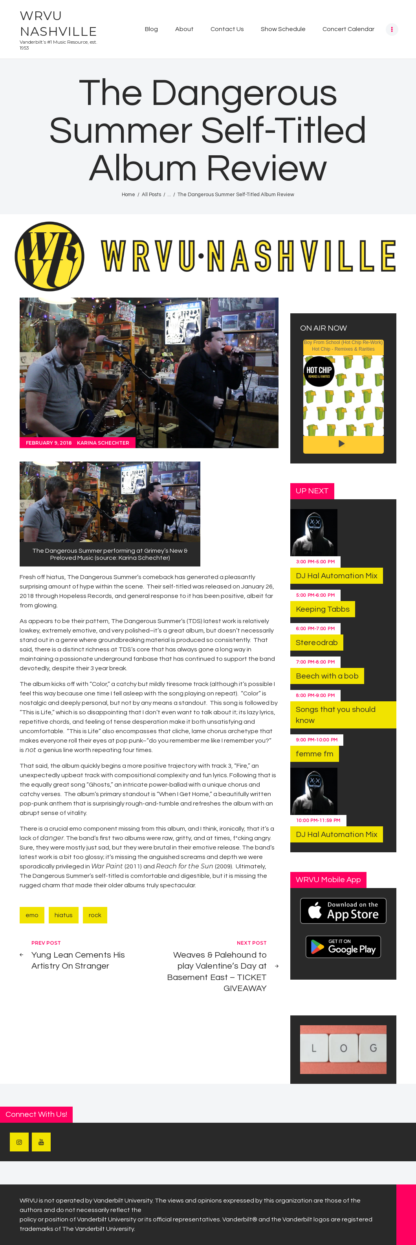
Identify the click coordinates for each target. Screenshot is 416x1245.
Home (128, 194)
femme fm (315, 754)
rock (95, 915)
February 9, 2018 (49, 443)
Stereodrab (317, 643)
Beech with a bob (327, 676)
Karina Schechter (103, 443)
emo (32, 915)
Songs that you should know (336, 715)
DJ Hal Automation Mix (337, 576)
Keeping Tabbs (323, 609)
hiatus (64, 915)
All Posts (151, 194)
